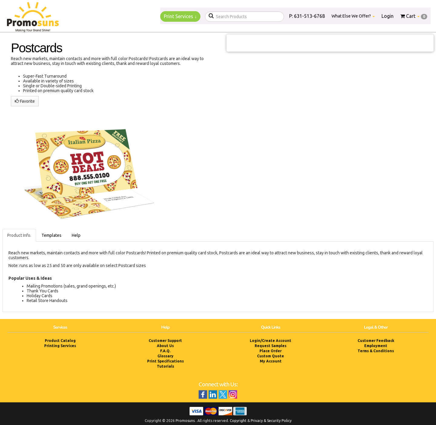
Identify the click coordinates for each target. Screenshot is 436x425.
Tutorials (165, 366)
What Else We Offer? (353, 16)
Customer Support (165, 341)
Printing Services (60, 346)
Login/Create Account (270, 341)
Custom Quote (270, 356)
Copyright (238, 421)
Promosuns (185, 421)
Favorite (25, 101)
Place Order (270, 351)
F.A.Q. (165, 351)
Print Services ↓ (180, 16)
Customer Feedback (376, 341)
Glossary (165, 356)
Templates (51, 235)
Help (76, 235)
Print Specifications (165, 361)
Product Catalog (60, 341)
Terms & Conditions (376, 351)
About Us (165, 346)
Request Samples (270, 346)
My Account (271, 361)
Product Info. (19, 235)
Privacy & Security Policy (271, 421)
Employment (375, 346)
